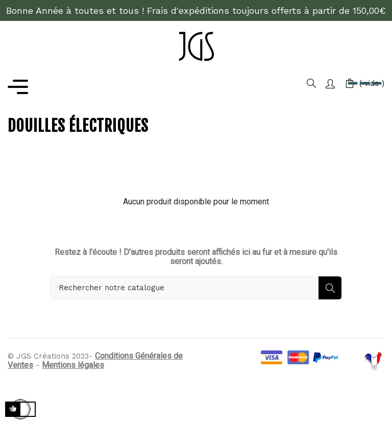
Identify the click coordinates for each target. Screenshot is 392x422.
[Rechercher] (196, 287)
